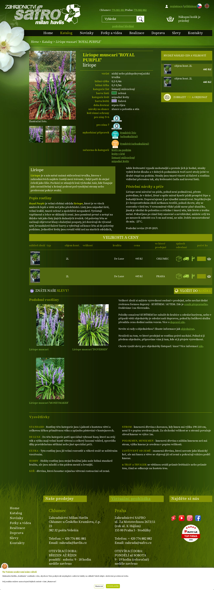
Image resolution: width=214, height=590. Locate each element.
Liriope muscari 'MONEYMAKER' (48, 403)
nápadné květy (120, 161)
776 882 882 (140, 10)
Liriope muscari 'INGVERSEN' (90, 349)
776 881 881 (118, 10)
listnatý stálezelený (123, 157)
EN (206, 5)
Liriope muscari (39, 349)
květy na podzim (121, 150)
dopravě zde (177, 322)
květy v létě (118, 154)
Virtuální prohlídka (131, 498)
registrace (176, 6)
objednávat (187, 329)
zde (201, 346)
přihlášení (190, 6)
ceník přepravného (195, 304)
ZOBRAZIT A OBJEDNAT (190, 97)
